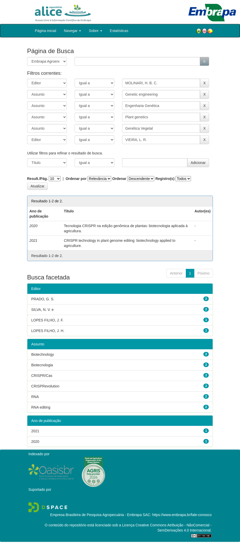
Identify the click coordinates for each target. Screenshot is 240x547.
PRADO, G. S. (42, 299)
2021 (35, 431)
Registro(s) (164, 179)
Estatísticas (119, 31)
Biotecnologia (42, 365)
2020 (35, 442)
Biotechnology (42, 354)
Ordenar (119, 179)
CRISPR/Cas (41, 376)
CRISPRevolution (45, 386)
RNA (35, 397)
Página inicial (45, 31)
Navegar (72, 31)
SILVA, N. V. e (42, 310)
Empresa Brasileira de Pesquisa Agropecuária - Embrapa (96, 515)
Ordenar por (76, 179)
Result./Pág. (37, 179)
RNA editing (40, 407)
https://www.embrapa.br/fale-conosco (182, 515)
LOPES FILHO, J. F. (47, 320)
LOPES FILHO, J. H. (47, 331)
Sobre (95, 31)
